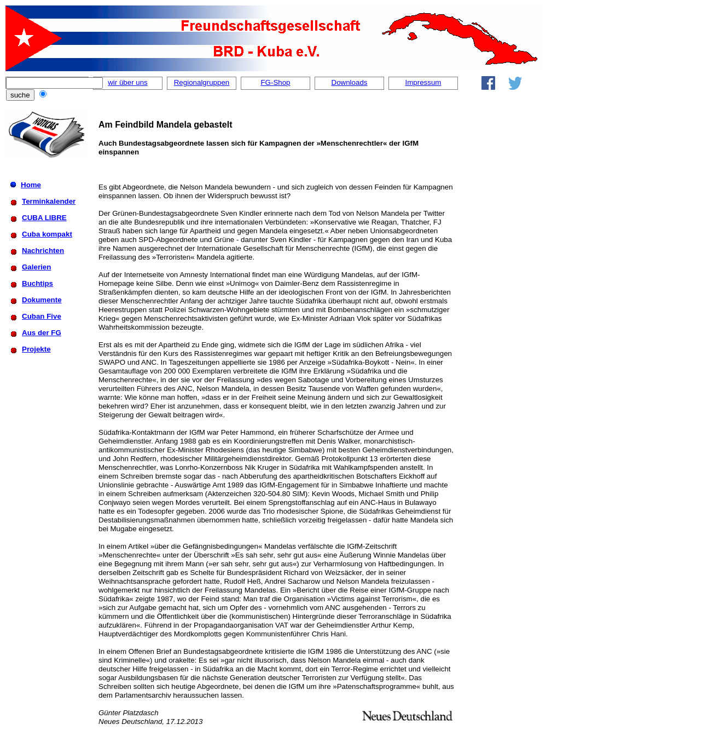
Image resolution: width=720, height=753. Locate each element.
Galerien (36, 267)
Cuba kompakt (47, 234)
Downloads (350, 82)
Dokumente (42, 300)
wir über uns (128, 82)
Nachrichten (43, 250)
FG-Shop (275, 82)
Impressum (423, 82)
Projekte (36, 349)
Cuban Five (41, 316)
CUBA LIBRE (44, 218)
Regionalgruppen (202, 82)
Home (31, 185)
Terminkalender (49, 201)
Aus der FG (41, 333)
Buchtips (37, 283)
